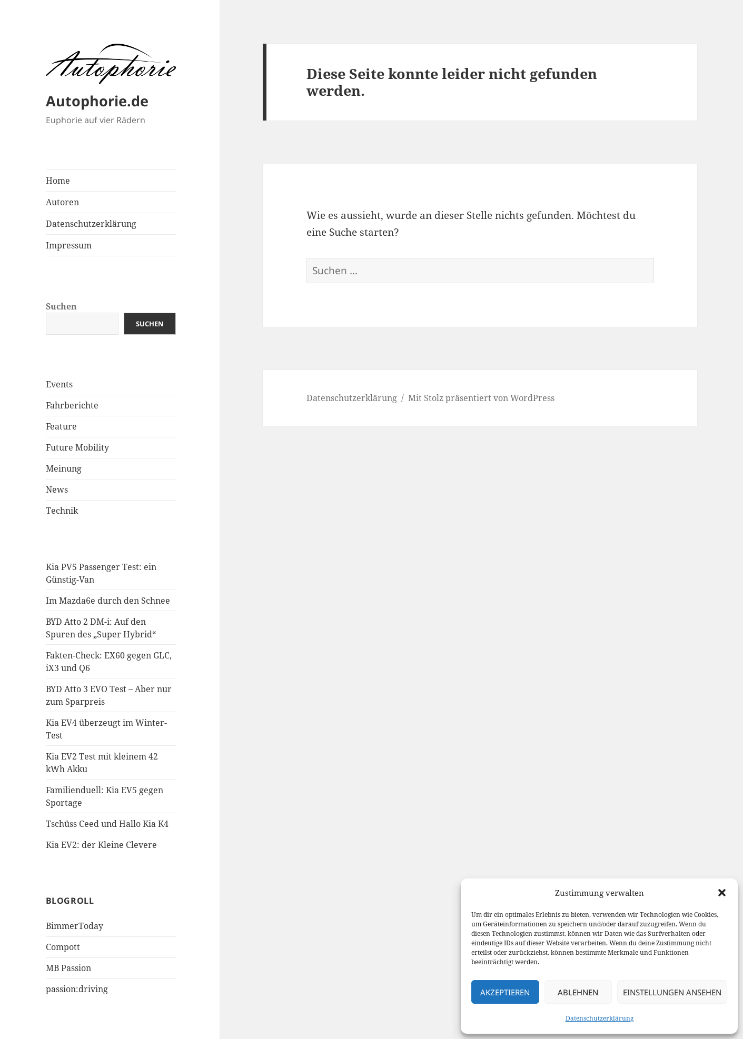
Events (59, 384)
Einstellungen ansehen (672, 992)
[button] (722, 892)
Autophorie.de (97, 101)
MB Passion (68, 968)
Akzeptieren (505, 992)
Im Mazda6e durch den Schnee (108, 600)
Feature (61, 426)
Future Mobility (77, 447)
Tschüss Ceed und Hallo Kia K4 (107, 824)
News (57, 489)
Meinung (64, 468)
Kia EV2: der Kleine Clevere (101, 845)
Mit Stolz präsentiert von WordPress (481, 398)
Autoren (62, 202)
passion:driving (77, 989)
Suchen (61, 306)
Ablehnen (578, 992)
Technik (62, 510)
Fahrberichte (72, 405)
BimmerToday (74, 926)
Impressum (69, 245)
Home (58, 180)
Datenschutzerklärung (599, 1018)
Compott (63, 947)
